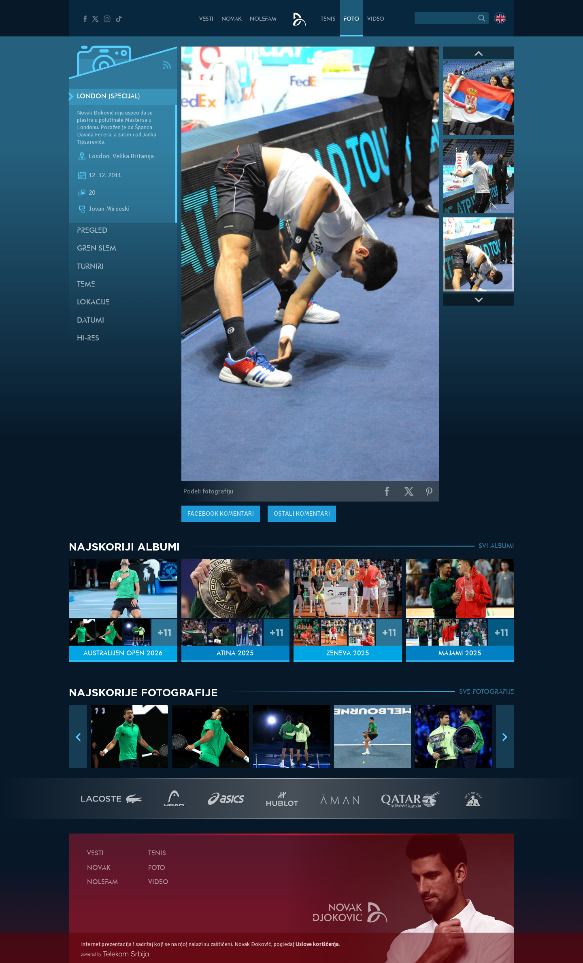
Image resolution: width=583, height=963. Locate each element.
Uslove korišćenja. (318, 944)
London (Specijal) (108, 97)
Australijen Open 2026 (123, 654)
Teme (86, 285)
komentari (220, 514)
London (99, 156)
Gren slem (96, 249)
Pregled (92, 231)
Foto (351, 19)
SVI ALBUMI (496, 546)
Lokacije (93, 302)
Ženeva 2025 (347, 654)
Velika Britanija (133, 156)
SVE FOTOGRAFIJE (486, 692)
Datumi (90, 321)
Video (375, 19)
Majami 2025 (459, 654)
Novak (231, 19)
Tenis (328, 19)
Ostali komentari (302, 514)
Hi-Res (88, 338)
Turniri (90, 267)
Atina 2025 (235, 654)
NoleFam (263, 19)
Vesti (206, 19)
